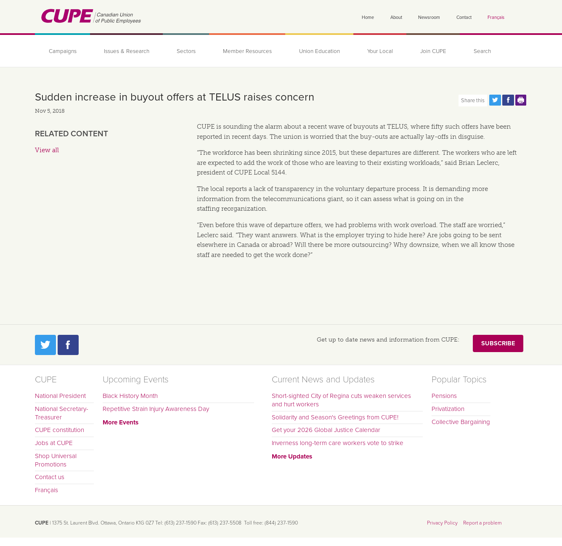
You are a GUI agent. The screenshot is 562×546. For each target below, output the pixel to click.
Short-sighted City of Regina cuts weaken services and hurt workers (341, 400)
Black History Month (130, 396)
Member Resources (247, 51)
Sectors (186, 51)
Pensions (444, 396)
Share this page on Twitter (495, 100)
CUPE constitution (59, 430)
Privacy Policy (442, 523)
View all (47, 150)
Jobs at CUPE (54, 443)
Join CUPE (433, 51)
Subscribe (498, 343)
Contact (464, 17)
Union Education (319, 51)
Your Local (380, 51)
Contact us (49, 477)
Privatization (448, 409)
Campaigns (63, 51)
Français (496, 17)
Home (368, 17)
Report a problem (482, 523)
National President (60, 396)
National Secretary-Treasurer (61, 413)
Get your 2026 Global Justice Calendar (326, 430)
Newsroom (429, 17)
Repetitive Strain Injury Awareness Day (156, 409)
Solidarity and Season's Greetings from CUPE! (335, 417)
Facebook (68, 345)
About (396, 17)
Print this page (521, 100)
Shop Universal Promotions (56, 460)
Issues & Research (126, 51)
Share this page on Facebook (508, 100)
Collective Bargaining (461, 422)
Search (482, 51)
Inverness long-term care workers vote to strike (337, 443)
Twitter (45, 345)
